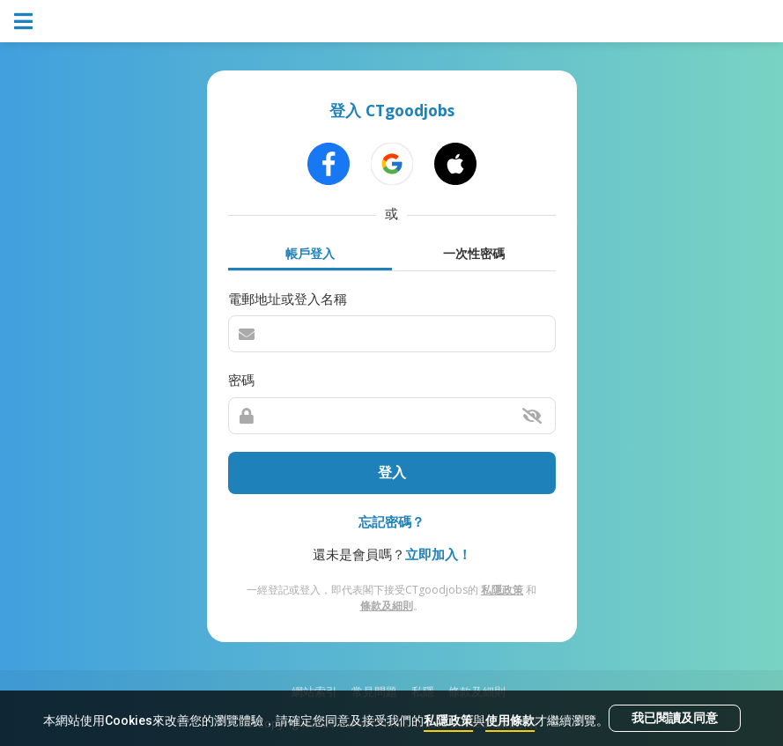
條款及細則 (386, 605)
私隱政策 (448, 720)
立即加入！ (438, 554)
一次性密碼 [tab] (474, 253)
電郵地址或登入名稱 (287, 298)
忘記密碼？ (391, 521)
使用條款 (510, 720)
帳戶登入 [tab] (310, 253)
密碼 (241, 379)
